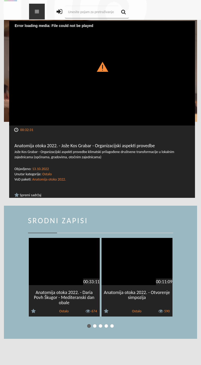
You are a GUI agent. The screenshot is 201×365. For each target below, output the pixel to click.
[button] (102, 67)
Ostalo (47, 174)
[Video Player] (102, 73)
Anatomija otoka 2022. (49, 179)
